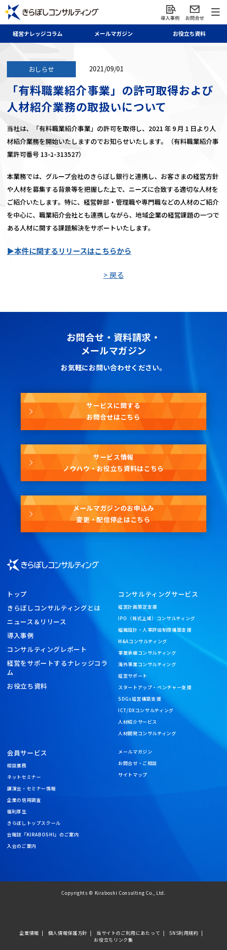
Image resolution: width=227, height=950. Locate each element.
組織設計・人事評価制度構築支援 (155, 629)
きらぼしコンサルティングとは (54, 607)
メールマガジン (135, 751)
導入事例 (20, 635)
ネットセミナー (24, 776)
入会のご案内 (21, 845)
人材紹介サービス (137, 721)
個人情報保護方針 (67, 932)
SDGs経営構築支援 (139, 698)
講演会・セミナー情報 (31, 788)
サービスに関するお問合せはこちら (113, 411)
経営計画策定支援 (137, 606)
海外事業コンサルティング (147, 664)
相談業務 (17, 765)
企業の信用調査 (24, 799)
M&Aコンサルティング (142, 641)
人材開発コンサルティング (147, 733)
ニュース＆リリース (37, 621)
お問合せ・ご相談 (137, 763)
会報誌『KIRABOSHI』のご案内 (43, 834)
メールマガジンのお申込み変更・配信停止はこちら (113, 513)
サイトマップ (133, 774)
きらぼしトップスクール (34, 822)
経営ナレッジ (37, 33)
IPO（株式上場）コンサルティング (156, 618)
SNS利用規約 (183, 932)
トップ (17, 594)
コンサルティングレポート (47, 649)
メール (113, 33)
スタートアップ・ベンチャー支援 (155, 687)
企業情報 (29, 932)
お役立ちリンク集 (113, 939)
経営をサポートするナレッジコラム (57, 667)
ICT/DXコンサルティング (146, 710)
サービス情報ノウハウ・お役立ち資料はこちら (113, 462)
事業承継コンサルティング (147, 652)
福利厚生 (17, 811)
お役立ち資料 (27, 686)
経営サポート (133, 675)
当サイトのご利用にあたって (128, 932)
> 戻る (113, 274)
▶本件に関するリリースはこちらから (69, 250)
